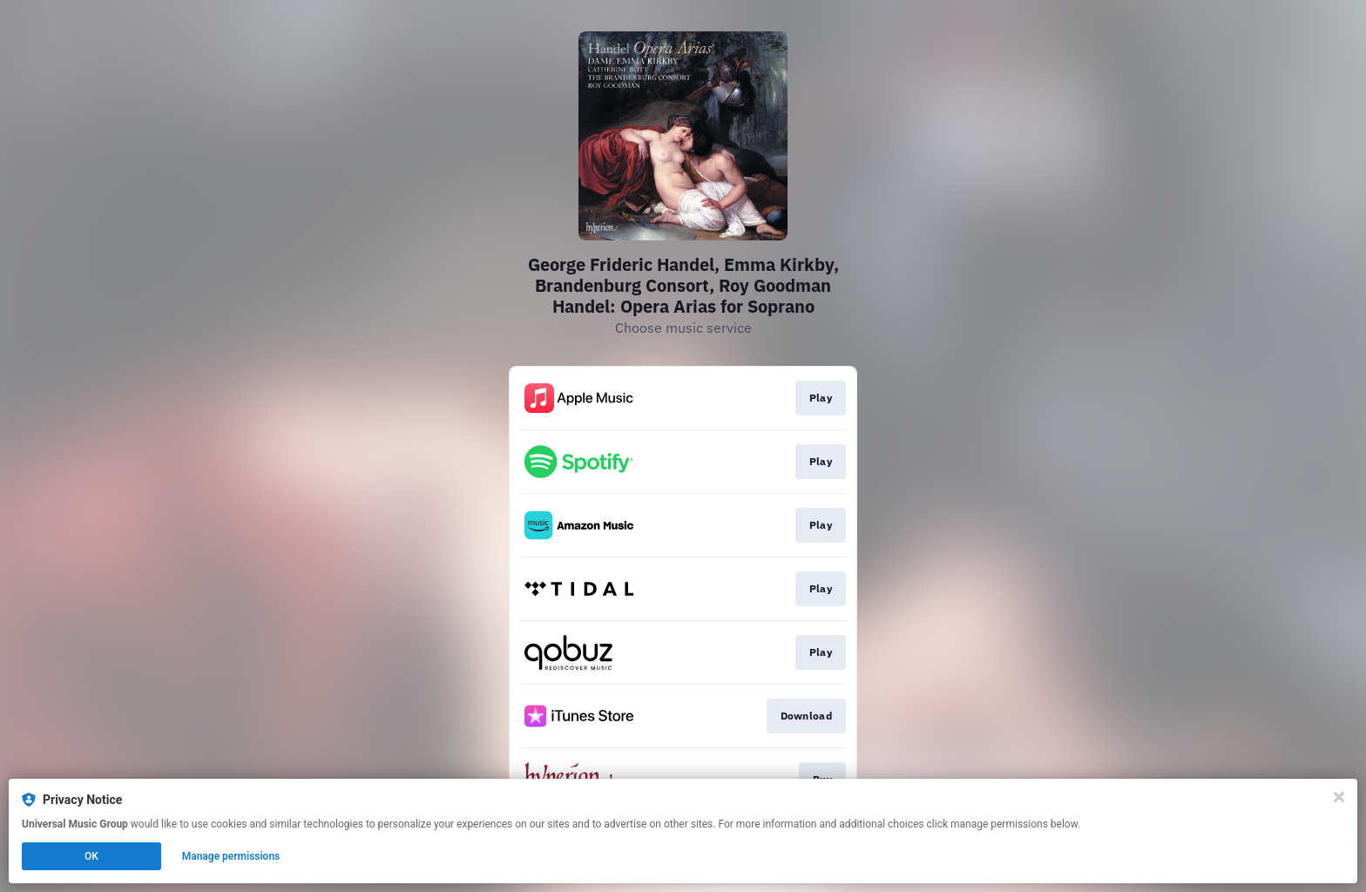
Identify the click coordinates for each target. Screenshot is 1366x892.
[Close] (1339, 797)
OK (91, 856)
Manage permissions (231, 856)
